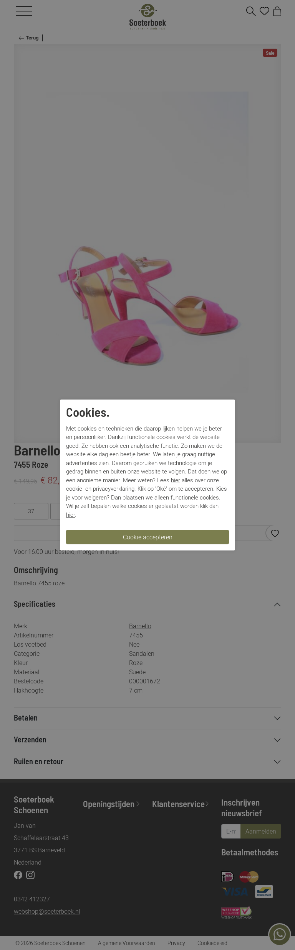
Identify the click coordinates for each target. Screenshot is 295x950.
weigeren (95, 497)
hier (175, 480)
